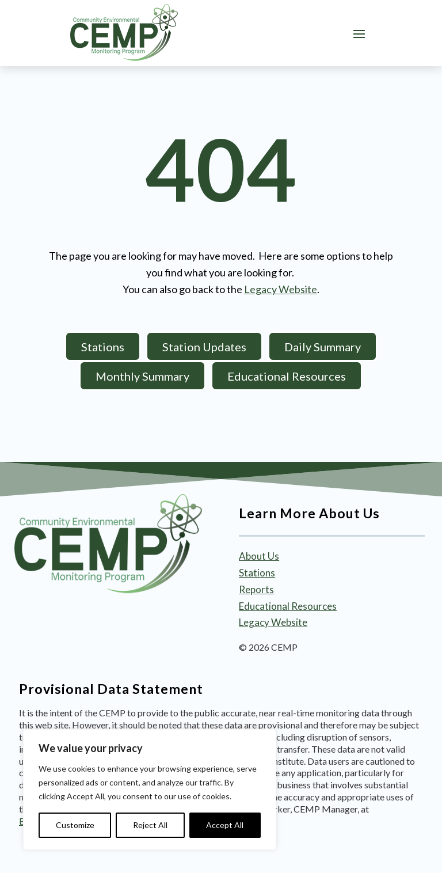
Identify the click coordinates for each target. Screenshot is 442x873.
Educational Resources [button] (286, 376)
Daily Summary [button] (322, 347)
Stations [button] (102, 347)
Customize (75, 825)
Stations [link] (257, 573)
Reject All (150, 825)
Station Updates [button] (204, 347)
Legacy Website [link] (280, 289)
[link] (124, 33)
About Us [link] (259, 556)
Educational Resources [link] (288, 606)
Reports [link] (256, 589)
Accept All (224, 825)
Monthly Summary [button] (142, 376)
